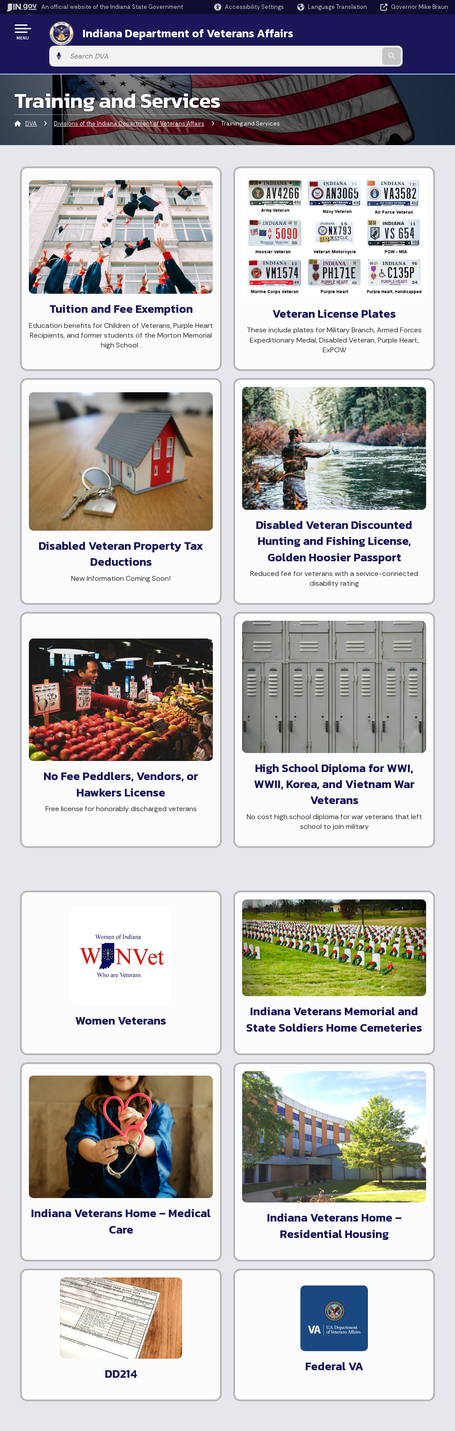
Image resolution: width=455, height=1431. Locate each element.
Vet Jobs (197, 884)
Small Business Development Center (229, 949)
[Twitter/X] (157, 1165)
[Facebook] (142, 1165)
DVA (31, 99)
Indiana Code (253, 1354)
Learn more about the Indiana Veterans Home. (84, 1053)
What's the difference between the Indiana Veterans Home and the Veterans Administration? (378, 990)
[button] (249, 7)
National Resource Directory (228, 1057)
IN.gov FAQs (144, 1370)
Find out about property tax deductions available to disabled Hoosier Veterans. (82, 927)
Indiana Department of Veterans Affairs (177, 31)
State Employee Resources (168, 1386)
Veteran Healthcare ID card (65, 765)
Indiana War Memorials (219, 998)
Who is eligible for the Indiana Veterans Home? (377, 895)
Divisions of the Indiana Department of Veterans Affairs (129, 99)
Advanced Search (154, 1322)
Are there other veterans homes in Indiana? (370, 923)
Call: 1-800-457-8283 (52, 1379)
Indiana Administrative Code (276, 1370)
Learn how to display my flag (82, 1076)
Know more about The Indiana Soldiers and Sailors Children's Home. (84, 1019)
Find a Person (40, 1347)
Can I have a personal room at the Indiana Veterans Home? (378, 951)
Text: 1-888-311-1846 (53, 1394)
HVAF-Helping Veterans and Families (228, 976)
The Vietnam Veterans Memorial (219, 1020)
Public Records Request (221, 1041)
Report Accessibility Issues (380, 1334)
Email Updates (255, 1338)
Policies (139, 1338)
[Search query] (399, 31)
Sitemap (140, 1354)
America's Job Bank (214, 899)
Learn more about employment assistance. (75, 854)
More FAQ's (348, 1024)
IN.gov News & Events (265, 1322)
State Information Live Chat (62, 1307)
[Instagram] (172, 1165)
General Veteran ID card (60, 707)
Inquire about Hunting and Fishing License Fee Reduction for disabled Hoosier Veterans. (84, 887)
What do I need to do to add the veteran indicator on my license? (376, 862)
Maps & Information (263, 1307)
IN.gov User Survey (155, 1307)
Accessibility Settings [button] (372, 1318)
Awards (244, 1386)
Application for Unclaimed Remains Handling (225, 1078)
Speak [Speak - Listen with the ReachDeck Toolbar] (370, 1359)
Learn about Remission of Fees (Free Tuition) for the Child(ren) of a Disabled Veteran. (78, 973)
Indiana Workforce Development (212, 921)
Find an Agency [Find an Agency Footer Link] (43, 1363)
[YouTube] (189, 1165)
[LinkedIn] (204, 1165)
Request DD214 (209, 868)
